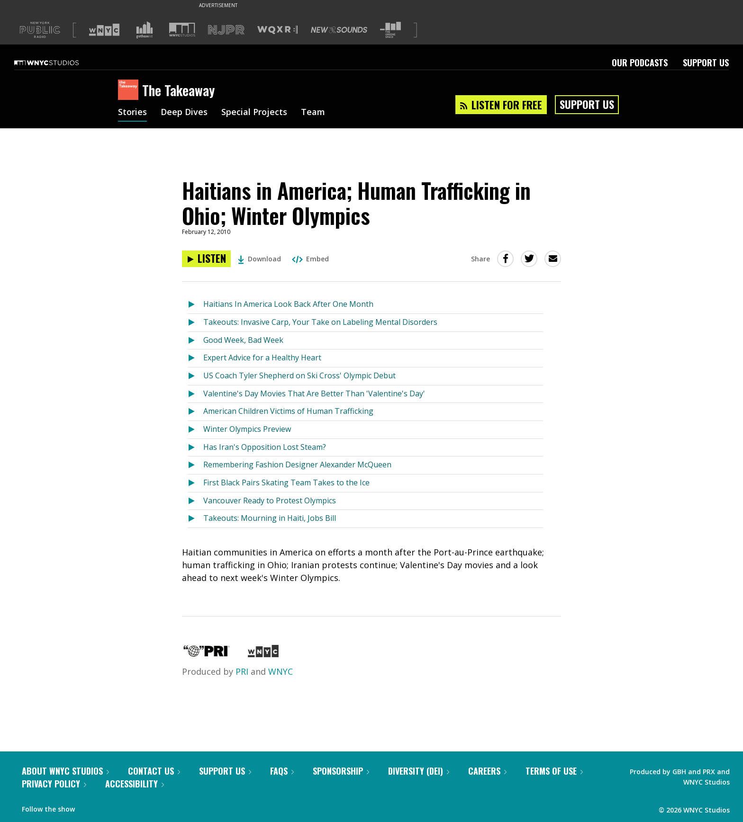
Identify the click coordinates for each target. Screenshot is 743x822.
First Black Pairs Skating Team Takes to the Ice (286, 482)
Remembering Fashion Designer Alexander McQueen (297, 464)
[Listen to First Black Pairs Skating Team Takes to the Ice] (195, 483)
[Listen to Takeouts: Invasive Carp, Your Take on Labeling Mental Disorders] (195, 322)
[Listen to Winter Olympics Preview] (195, 429)
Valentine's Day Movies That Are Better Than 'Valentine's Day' (314, 393)
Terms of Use (554, 771)
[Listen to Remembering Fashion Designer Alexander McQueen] (195, 465)
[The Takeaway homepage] (130, 90)
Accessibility (134, 783)
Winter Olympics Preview (247, 429)
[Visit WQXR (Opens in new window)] (277, 30)
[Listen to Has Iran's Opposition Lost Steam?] (195, 447)
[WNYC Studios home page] (58, 62)
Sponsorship (341, 771)
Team (313, 112)
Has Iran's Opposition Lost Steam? (264, 447)
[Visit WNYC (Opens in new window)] (104, 30)
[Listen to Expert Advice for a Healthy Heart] (195, 358)
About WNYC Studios (65, 771)
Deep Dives (184, 112)
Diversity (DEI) (418, 771)
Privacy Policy (54, 783)
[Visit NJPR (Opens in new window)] (226, 30)
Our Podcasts (640, 62)
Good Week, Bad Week (243, 340)
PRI (242, 671)
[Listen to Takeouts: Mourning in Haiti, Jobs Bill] (195, 518)
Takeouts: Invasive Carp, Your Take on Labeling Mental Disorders (320, 322)
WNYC (280, 671)
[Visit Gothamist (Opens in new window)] (144, 29)
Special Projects (254, 112)
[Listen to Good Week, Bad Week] (195, 340)
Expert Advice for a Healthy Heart (262, 357)
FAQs (282, 771)
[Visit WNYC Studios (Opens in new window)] (182, 29)
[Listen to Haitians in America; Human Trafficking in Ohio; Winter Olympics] (206, 258)
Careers (487, 771)
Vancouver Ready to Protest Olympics (269, 500)
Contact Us (154, 771)
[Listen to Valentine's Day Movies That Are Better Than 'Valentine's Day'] (195, 394)
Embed (310, 258)
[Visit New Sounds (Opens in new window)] (339, 30)
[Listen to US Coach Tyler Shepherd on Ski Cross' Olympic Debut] (195, 376)
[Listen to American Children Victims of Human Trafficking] (195, 411)
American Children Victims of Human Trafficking (288, 411)
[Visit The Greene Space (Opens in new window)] (390, 30)
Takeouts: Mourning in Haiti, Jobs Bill (269, 518)
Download (259, 258)
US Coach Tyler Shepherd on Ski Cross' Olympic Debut (299, 375)
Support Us (706, 62)
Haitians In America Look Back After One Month (288, 304)
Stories (132, 112)
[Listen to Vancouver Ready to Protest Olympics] (195, 501)
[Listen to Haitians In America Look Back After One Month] (195, 304)
